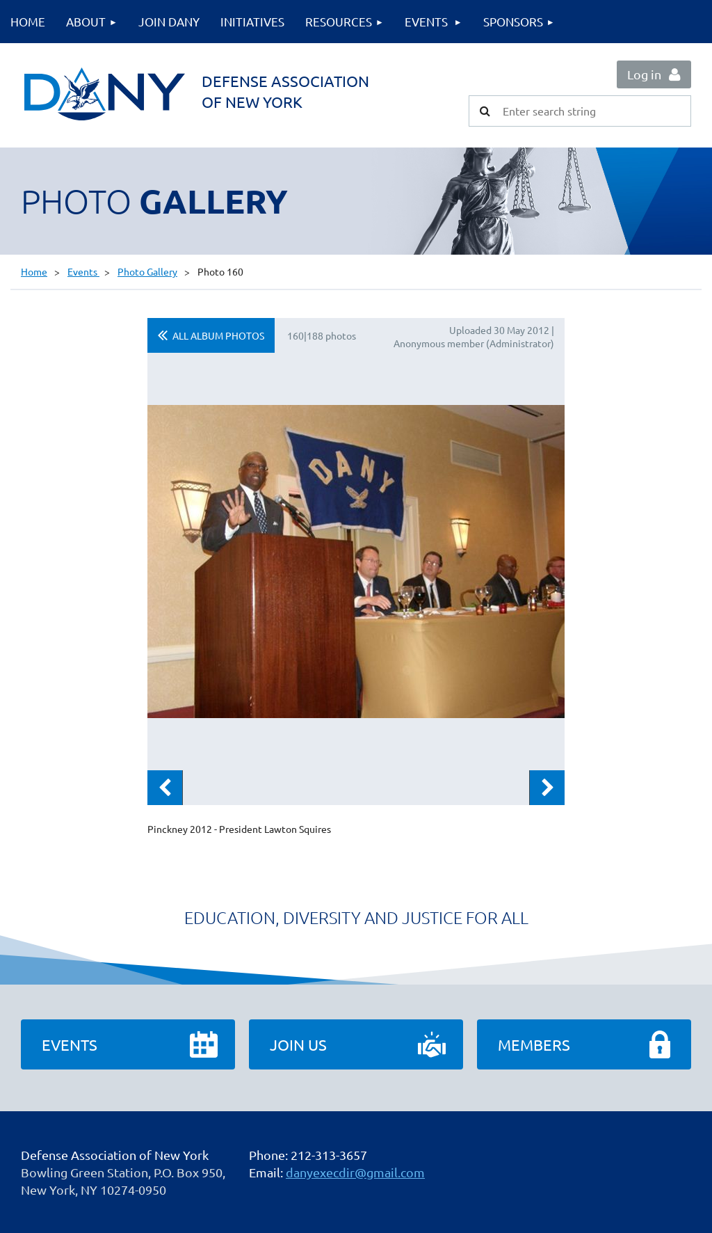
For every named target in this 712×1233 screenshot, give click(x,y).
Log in (644, 74)
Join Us (298, 1044)
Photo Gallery (147, 271)
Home (34, 271)
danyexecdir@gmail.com (355, 1172)
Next (547, 787)
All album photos (218, 335)
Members (534, 1044)
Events (83, 271)
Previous (164, 787)
